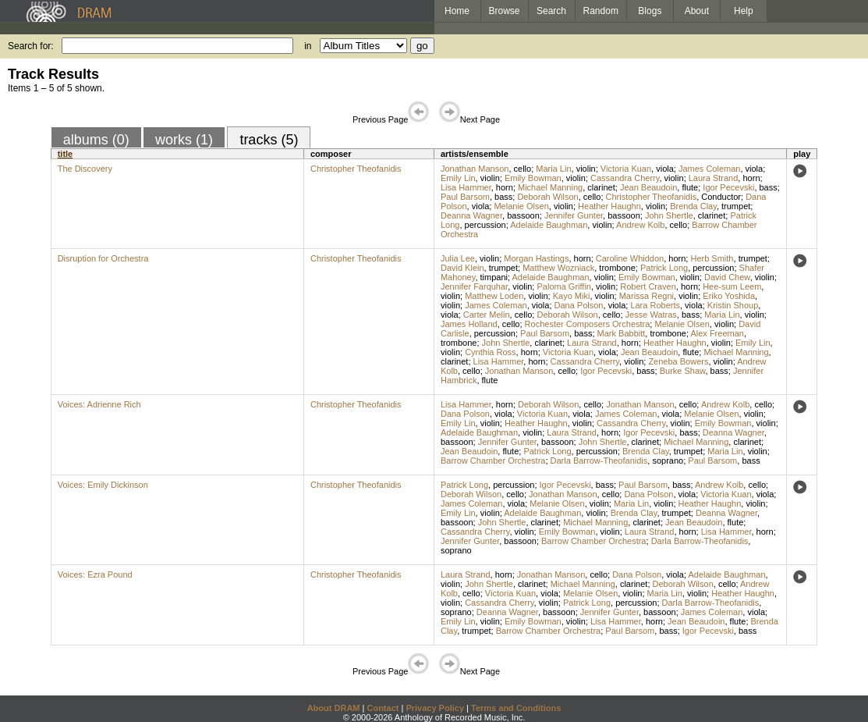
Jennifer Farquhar (474, 286)
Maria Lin (553, 168)
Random (600, 10)
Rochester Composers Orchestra (587, 324)
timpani (494, 277)
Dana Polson (579, 305)
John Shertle (669, 215)
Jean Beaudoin (648, 187)
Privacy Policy (435, 708)
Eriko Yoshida (729, 296)
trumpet (735, 206)
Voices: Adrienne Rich (99, 404)
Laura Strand (714, 178)
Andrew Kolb (640, 224)
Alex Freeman (716, 333)
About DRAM (333, 708)
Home (457, 10)
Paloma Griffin (564, 286)
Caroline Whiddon (630, 258)
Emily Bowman (533, 178)
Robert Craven (648, 286)
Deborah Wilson (547, 196)
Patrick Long (664, 267)
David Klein (462, 267)
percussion (485, 224)
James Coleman (709, 168)
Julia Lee (458, 258)
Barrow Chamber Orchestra (493, 460)
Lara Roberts (655, 305)
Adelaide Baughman (548, 224)
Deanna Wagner (471, 215)
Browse (504, 10)
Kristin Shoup (732, 305)
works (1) (184, 140)
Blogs (649, 10)
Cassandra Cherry (624, 178)
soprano (667, 460)
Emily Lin (458, 178)
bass (769, 187)
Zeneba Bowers (678, 361)
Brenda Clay (693, 206)
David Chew (727, 277)
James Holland (469, 324)
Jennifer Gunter (573, 215)
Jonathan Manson (474, 168)
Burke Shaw (683, 370)
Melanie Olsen (521, 206)
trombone (617, 267)
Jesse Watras (651, 314)
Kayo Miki (571, 296)
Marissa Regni (646, 296)
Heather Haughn (609, 206)
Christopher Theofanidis (356, 168)
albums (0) (96, 140)
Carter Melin (486, 314)
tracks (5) (268, 140)
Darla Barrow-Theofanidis (599, 460)
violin (586, 168)
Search (551, 10)
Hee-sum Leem (732, 286)
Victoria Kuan (626, 168)
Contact (383, 708)
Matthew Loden (494, 296)
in (307, 46)
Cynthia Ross (490, 352)
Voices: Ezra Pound (95, 574)
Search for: (31, 46)
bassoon (523, 215)
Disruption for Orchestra (103, 258)
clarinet (601, 187)
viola (665, 168)
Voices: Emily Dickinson (103, 484)
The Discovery (85, 168)
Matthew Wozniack (558, 267)
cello (523, 168)
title (65, 153)
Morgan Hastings (536, 258)
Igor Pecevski (728, 187)
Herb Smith (711, 258)
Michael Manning (550, 187)
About (697, 10)
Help (743, 10)
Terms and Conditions (516, 708)
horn (751, 178)
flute (690, 187)
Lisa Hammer (466, 187)
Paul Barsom (465, 196)
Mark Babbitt (621, 333)
